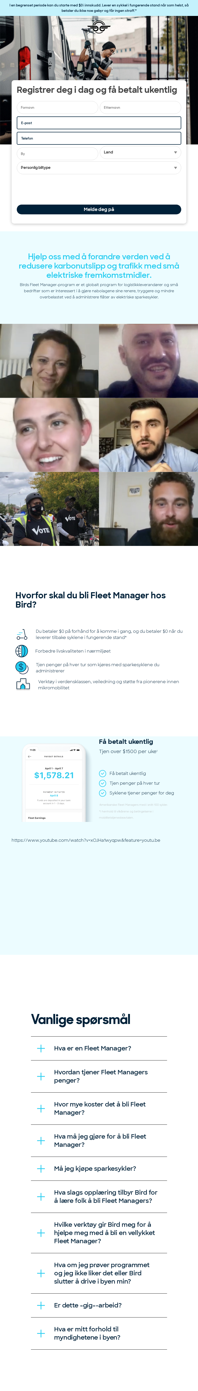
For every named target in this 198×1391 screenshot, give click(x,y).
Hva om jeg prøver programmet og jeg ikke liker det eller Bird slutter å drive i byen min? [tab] (102, 1273)
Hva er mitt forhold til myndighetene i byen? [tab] (87, 1333)
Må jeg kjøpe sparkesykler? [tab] (95, 1169)
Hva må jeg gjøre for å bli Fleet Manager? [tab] (100, 1140)
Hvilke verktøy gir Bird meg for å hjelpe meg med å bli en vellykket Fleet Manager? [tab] (104, 1233)
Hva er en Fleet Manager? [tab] (92, 1048)
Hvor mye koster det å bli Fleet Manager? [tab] (100, 1108)
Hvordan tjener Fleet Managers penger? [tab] (101, 1076)
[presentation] (56, 189)
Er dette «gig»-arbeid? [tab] (88, 1305)
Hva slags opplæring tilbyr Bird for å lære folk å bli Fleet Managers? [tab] (106, 1196)
